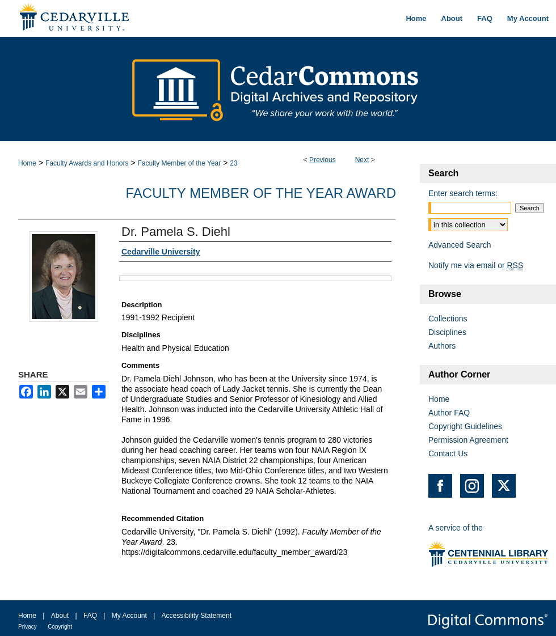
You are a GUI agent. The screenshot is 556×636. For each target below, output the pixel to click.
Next (362, 160)
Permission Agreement (468, 439)
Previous (322, 160)
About (60, 616)
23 (233, 163)
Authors (442, 345)
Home (27, 163)
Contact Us (447, 453)
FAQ (90, 616)
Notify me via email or (475, 265)
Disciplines (447, 332)
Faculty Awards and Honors (87, 163)
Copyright (60, 627)
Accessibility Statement (196, 616)
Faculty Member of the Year (179, 163)
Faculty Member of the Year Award (260, 193)
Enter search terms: (463, 193)
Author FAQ (449, 412)
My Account (129, 616)
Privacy (27, 627)
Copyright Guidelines (465, 426)
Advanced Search (459, 244)
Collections (447, 318)
